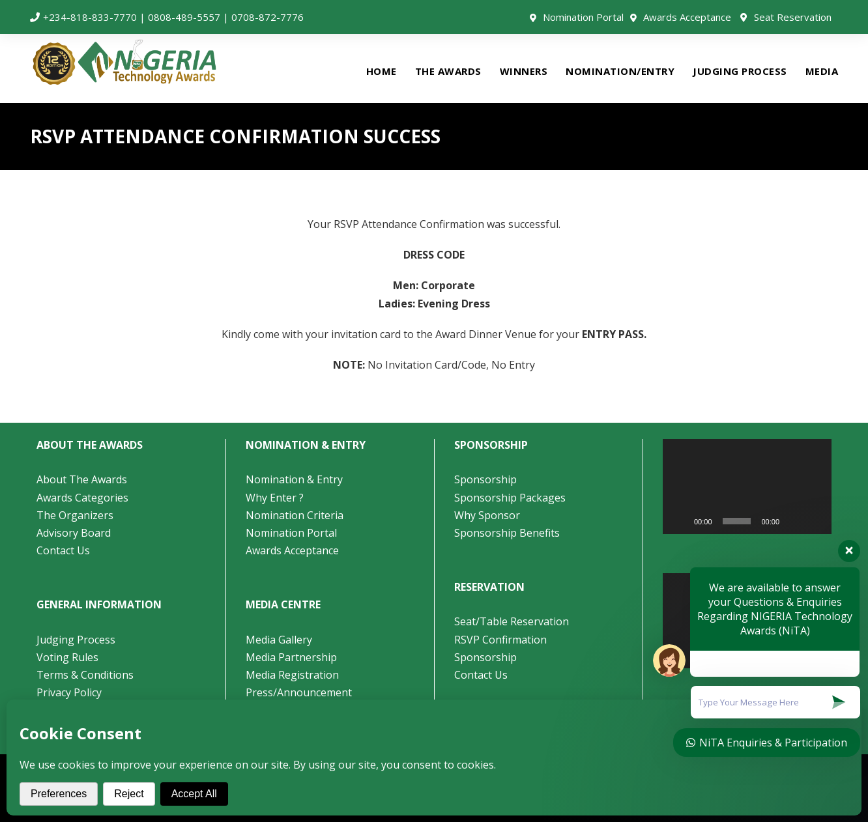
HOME (381, 71)
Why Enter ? (275, 497)
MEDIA (822, 71)
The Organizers (74, 515)
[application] (747, 486)
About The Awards (81, 479)
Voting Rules (67, 657)
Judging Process (75, 639)
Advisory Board (73, 533)
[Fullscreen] (814, 521)
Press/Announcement (300, 692)
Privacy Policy (69, 692)
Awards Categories (82, 497)
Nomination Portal (583, 16)
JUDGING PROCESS (740, 71)
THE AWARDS (448, 71)
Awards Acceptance (687, 16)
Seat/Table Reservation (511, 621)
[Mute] (793, 521)
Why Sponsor (487, 515)
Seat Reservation (793, 16)
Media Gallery (279, 639)
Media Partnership (291, 657)
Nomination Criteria (294, 515)
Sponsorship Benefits (507, 533)
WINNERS (524, 71)
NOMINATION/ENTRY (620, 71)
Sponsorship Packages (510, 497)
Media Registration (292, 675)
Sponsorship (485, 479)
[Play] (679, 521)
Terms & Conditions (85, 675)
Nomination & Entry (294, 479)
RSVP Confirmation (500, 639)
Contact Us (63, 550)
